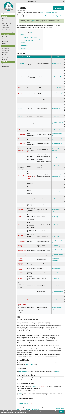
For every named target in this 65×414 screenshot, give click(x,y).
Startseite (4, 19)
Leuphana (5, 55)
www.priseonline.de (56, 87)
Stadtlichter (20, 100)
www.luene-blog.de (56, 108)
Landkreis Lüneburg (23, 371)
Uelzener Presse (21, 241)
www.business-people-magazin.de (56, 308)
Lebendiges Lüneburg (7, 32)
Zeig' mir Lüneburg (22, 139)
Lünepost (20, 77)
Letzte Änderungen (7, 37)
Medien (30, 403)
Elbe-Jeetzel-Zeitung (22, 205)
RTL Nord (20, 231)
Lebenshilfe (29, 185)
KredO (28, 152)
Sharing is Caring (29, 364)
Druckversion (6, 66)
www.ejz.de (55, 205)
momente (20, 299)
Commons (5, 52)
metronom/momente (57, 299)
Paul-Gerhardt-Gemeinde (31, 178)
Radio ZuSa (20, 116)
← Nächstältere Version (30, 16)
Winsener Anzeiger (22, 250)
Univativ (19, 123)
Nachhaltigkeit (6, 57)
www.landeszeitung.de (57, 63)
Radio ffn (20, 225)
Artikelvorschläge (6, 39)
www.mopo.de (55, 273)
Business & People (22, 304)
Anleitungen (5, 41)
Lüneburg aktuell (21, 134)
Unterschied (20, 16)
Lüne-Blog (20, 108)
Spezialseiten (6, 64)
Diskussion (48, 12)
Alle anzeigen (5, 48)
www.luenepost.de (56, 77)
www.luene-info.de (56, 199)
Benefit (19, 292)
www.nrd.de (55, 158)
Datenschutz (19, 409)
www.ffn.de (55, 225)
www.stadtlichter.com (57, 100)
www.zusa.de (55, 116)
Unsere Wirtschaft (21, 192)
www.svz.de (55, 264)
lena (19, 185)
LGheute (20, 130)
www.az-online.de (56, 236)
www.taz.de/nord (56, 278)
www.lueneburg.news (57, 143)
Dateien (4, 43)
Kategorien (5, 25)
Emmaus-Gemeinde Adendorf (29, 175)
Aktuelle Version (41, 16)
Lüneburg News (21, 143)
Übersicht (34, 20)
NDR (19, 158)
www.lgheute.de (56, 130)
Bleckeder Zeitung (22, 255)
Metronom (29, 299)
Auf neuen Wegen (22, 176)
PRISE (19, 87)
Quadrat (20, 94)
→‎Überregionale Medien (24, 14)
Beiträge (54, 12)
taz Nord (20, 278)
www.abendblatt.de (56, 268)
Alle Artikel (5, 21)
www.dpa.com (55, 285)
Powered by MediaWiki (59, 408)
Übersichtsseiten (6, 23)
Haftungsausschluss (35, 409)
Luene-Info (20, 199)
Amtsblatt (57, 371)
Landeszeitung (21, 63)
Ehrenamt (4, 59)
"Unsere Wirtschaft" (57, 192)
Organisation (5, 50)
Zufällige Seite (6, 27)
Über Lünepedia (6, 30)
